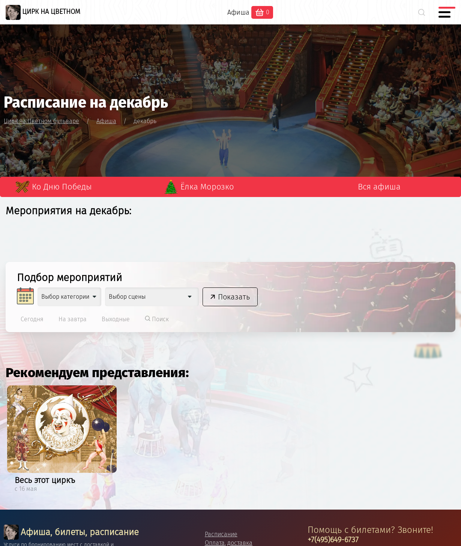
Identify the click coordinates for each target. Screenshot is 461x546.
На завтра (73, 319)
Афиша (238, 12)
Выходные (116, 319)
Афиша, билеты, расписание (71, 532)
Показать (234, 296)
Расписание (221, 534)
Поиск (157, 319)
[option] (62, 440)
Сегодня (32, 319)
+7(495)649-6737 (333, 539)
